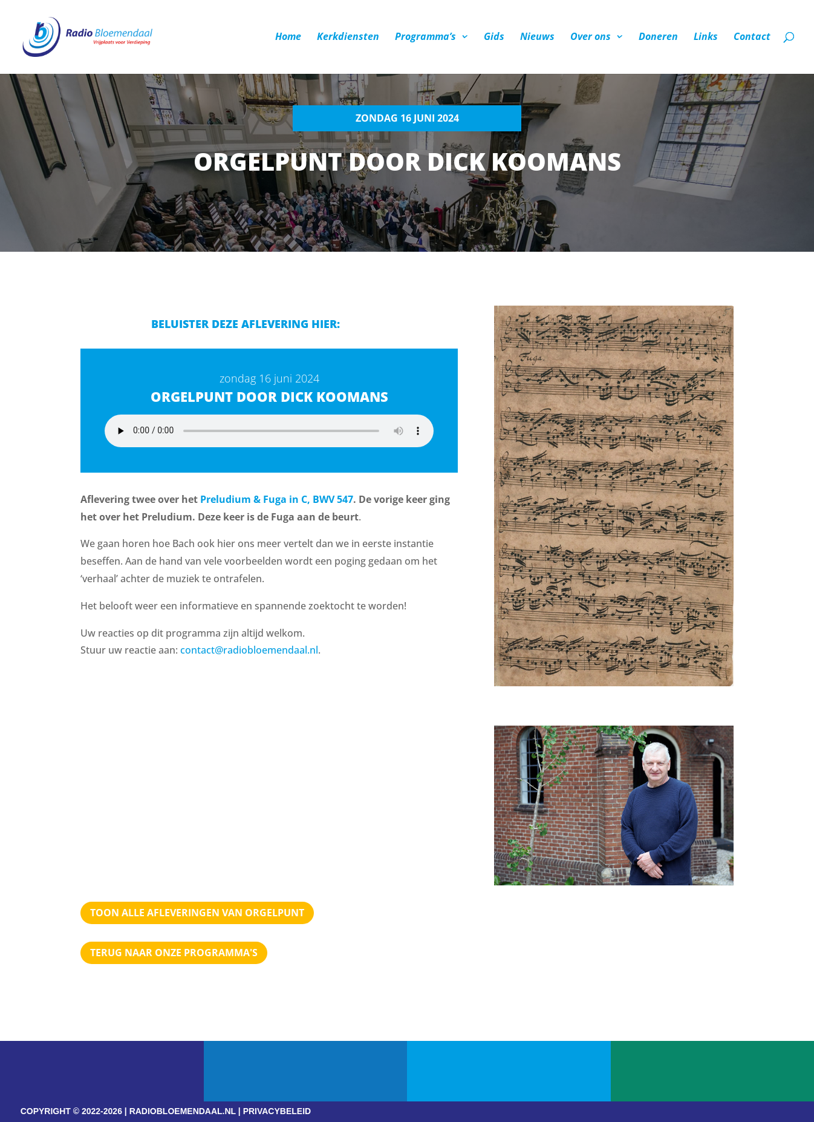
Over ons (590, 38)
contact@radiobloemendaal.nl (249, 650)
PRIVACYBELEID (277, 1111)
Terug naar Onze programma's (174, 952)
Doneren (658, 38)
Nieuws (537, 38)
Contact (752, 38)
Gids (494, 38)
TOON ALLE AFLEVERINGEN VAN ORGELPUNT (197, 912)
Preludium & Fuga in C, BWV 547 (276, 499)
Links (706, 38)
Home (288, 38)
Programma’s (425, 38)
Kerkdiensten (348, 38)
